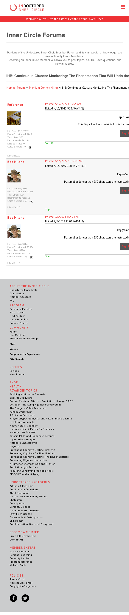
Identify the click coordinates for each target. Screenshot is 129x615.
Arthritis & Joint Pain (21, 485)
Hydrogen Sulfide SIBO (23, 432)
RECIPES (16, 367)
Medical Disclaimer (21, 582)
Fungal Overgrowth (21, 411)
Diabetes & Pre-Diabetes (24, 510)
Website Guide (18, 565)
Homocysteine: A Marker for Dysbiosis (32, 429)
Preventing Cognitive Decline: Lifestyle (32, 449)
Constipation (17, 503)
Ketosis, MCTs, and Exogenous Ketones (32, 435)
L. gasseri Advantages (22, 439)
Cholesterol (16, 499)
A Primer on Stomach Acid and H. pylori (32, 463)
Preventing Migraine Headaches (28, 460)
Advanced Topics (23, 390)
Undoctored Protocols (30, 482)
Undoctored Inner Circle (23, 290)
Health (16, 386)
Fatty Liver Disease (21, 513)
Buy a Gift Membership (23, 536)
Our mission (17, 293)
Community (19, 328)
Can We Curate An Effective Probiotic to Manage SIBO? (41, 401)
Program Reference (21, 561)
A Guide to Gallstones (22, 415)
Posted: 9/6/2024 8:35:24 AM (62, 217)
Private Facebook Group (24, 338)
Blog (12, 344)
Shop (14, 382)
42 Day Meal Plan (20, 551)
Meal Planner (17, 374)
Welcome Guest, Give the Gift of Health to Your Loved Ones (64, 19)
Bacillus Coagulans (21, 397)
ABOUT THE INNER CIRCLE (29, 286)
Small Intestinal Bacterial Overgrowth (32, 524)
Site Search (17, 359)
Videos (14, 349)
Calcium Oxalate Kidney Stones (28, 496)
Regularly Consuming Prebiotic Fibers (32, 470)
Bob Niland (15, 161)
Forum (13, 331)
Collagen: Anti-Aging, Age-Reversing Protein (35, 404)
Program (17, 305)
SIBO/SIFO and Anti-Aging (24, 474)
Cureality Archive (20, 558)
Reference (15, 104)
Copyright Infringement (23, 586)
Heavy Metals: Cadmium (24, 425)
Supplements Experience (25, 354)
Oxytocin (15, 446)
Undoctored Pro (19, 319)
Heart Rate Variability (22, 422)
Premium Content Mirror (43, 88)
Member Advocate (20, 296)
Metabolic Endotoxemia (23, 442)
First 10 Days (17, 312)
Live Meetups (17, 335)
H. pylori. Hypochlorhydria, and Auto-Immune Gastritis (41, 418)
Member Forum (15, 88)
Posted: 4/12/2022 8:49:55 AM (63, 104)
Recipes (14, 370)
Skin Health (16, 520)
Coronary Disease (20, 506)
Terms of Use (17, 579)
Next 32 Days (17, 315)
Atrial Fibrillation (19, 493)
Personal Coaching (21, 554)
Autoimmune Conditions (24, 489)
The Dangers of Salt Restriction (28, 408)
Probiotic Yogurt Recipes (24, 467)
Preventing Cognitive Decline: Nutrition (32, 453)
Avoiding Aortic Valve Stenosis (27, 394)
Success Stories (19, 323)
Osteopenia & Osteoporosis (26, 517)
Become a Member (21, 309)
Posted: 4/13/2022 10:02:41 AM (63, 161)
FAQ (12, 300)
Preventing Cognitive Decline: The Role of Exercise (39, 456)
